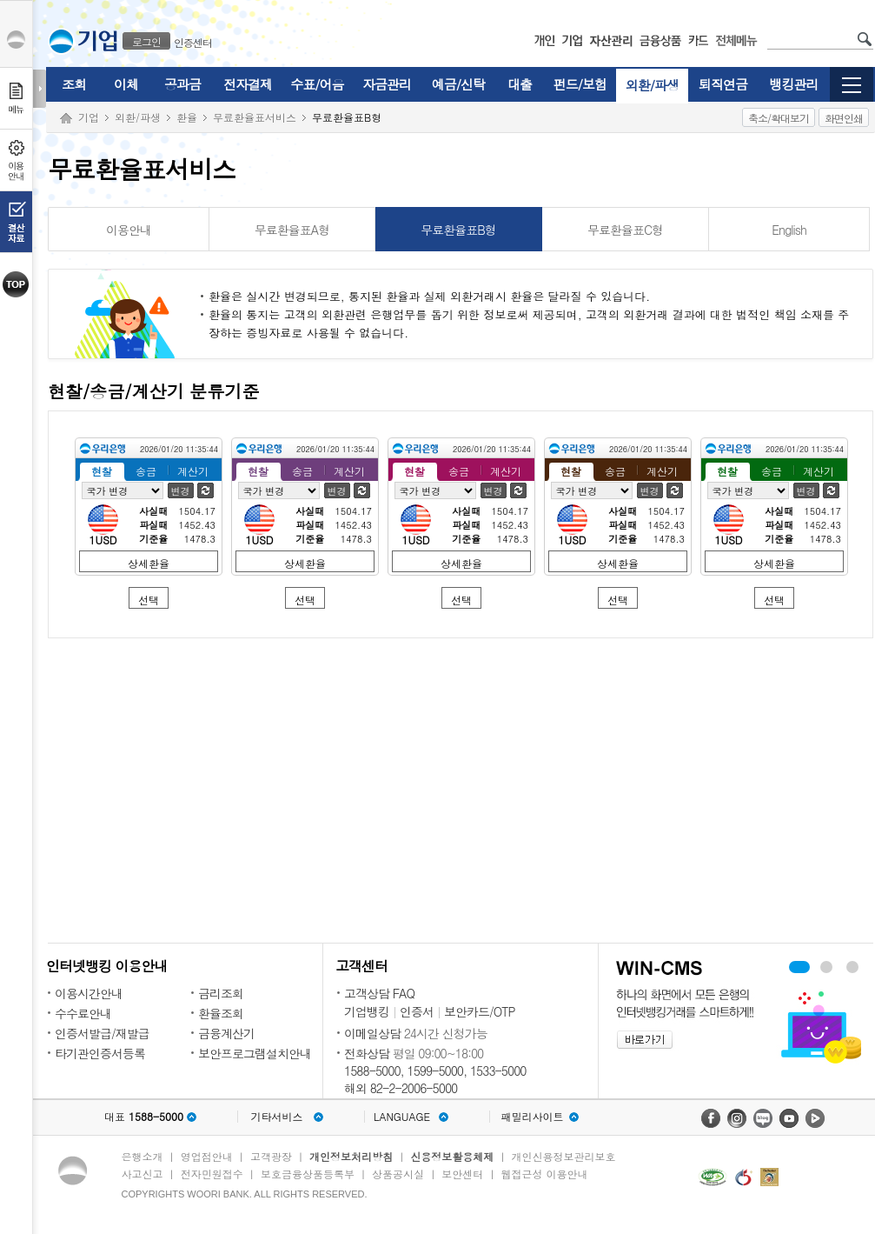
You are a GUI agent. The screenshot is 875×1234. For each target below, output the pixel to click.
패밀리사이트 (532, 1117)
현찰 (101, 471)
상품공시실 (398, 1173)
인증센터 (193, 42)
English (789, 229)
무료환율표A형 (292, 229)
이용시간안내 (89, 993)
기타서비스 (277, 1117)
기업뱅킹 (366, 1011)
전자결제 (247, 84)
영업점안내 (207, 1156)
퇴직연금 (723, 84)
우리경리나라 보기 (799, 967)
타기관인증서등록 (100, 1053)
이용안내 (128, 229)
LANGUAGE (402, 1117)
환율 (186, 117)
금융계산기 (226, 1033)
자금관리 (386, 84)
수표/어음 (316, 84)
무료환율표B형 (458, 229)
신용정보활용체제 (452, 1156)
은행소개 (142, 1156)
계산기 (193, 471)
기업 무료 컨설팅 (852, 967)
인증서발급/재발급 (102, 1033)
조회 (74, 84)
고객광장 (271, 1156)
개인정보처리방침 (351, 1156)
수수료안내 (83, 1013)
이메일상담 (372, 1033)
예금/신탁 (458, 84)
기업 (88, 117)
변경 (180, 490)
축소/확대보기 (778, 117)
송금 (146, 471)
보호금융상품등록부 (308, 1173)
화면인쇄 (844, 117)
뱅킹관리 (794, 84)
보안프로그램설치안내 (254, 1053)
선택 (148, 599)
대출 (519, 84)
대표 (143, 1117)
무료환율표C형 (625, 229)
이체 (126, 84)
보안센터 (462, 1173)
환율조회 (220, 1013)
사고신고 (142, 1173)
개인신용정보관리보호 (564, 1156)
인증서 (417, 1011)
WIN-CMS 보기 (826, 967)
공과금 (182, 84)
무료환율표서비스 (254, 117)
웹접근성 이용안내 (544, 1173)
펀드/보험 (580, 84)
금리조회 (220, 993)
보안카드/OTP (479, 1011)
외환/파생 (652, 85)
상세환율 (148, 563)
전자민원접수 (212, 1173)
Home (66, 118)
